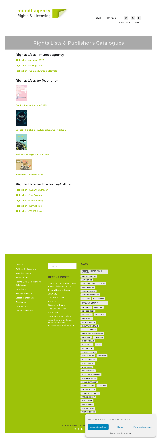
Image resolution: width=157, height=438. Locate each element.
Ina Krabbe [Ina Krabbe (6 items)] (86, 307)
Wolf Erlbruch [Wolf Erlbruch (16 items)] (88, 412)
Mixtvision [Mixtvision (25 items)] (102, 356)
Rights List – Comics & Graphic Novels (36, 71)
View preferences (142, 427)
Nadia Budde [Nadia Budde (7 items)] (87, 367)
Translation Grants (25, 293)
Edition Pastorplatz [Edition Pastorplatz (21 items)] (90, 295)
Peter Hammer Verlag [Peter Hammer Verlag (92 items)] (91, 375)
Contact (19, 265)
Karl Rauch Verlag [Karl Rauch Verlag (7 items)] (90, 326)
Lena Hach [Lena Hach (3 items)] (86, 337)
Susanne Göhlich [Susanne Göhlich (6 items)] (89, 378)
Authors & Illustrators (26, 269)
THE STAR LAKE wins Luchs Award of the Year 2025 (62, 285)
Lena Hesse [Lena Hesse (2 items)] (98, 337)
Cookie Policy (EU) (24, 310)
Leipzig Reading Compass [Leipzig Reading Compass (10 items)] (92, 333)
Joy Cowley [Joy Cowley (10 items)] (86, 315)
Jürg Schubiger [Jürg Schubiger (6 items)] (88, 322)
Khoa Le (52, 301)
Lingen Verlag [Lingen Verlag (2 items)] (88, 341)
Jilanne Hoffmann (56, 305)
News (98, 18)
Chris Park (53, 312)
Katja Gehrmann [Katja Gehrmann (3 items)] (89, 330)
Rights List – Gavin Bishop (30, 200)
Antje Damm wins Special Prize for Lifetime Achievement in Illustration (61, 323)
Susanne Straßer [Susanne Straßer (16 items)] (89, 382)
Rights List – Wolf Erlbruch (30, 211)
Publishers (124, 23)
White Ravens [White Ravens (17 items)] (87, 404)
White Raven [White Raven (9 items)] (87, 401)
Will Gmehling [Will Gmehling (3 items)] (88, 408)
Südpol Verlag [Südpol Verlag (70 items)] (88, 386)
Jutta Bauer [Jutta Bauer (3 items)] (100, 315)
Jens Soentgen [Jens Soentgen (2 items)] (88, 311)
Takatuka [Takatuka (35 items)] (102, 386)
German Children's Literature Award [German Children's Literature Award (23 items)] (90, 303)
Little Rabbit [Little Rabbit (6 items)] (87, 345)
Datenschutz (126, 433)
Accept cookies (98, 427)
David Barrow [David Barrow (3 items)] (88, 287)
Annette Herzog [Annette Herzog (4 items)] (89, 276)
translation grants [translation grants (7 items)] (90, 393)
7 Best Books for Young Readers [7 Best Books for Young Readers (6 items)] (92, 271)
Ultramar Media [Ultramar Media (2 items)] (88, 397)
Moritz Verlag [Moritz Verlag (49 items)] (88, 363)
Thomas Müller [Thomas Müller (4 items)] (88, 389)
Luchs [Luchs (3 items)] (98, 345)
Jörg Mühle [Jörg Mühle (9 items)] (87, 318)
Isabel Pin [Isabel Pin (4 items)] (98, 307)
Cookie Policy (115, 433)
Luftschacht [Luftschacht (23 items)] (87, 348)
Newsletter (21, 289)
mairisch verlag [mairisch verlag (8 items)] (89, 352)
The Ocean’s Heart (57, 309)
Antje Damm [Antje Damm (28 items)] (87, 280)
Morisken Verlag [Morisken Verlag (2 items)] (89, 360)
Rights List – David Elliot (29, 206)
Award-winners (23, 273)
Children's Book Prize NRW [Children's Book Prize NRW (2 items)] (93, 284)
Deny (120, 427)
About (138, 23)
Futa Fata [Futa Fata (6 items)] (86, 299)
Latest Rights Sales (25, 298)
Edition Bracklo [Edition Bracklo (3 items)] (88, 291)
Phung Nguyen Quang (59, 290)
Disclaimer (21, 302)
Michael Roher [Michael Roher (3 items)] (88, 356)
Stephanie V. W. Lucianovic (61, 316)
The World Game (56, 297)
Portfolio (110, 18)
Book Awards (22, 277)
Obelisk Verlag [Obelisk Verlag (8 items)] (88, 371)
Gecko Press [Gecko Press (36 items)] (98, 299)
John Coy (52, 294)
